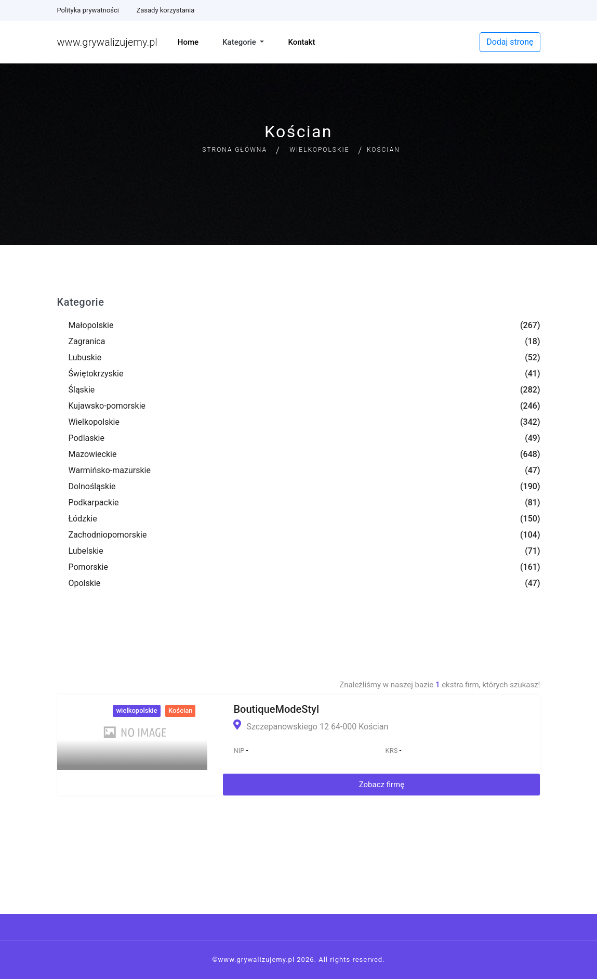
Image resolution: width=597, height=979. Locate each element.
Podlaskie (86, 438)
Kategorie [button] (240, 42)
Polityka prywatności (88, 10)
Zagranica (87, 341)
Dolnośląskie (92, 486)
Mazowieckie (93, 454)
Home (188, 42)
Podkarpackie (94, 502)
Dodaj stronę (509, 42)
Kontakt (301, 42)
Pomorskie (88, 567)
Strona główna (234, 149)
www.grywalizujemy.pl (107, 42)
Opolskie (85, 583)
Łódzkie (83, 519)
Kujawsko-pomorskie (107, 406)
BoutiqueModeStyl (276, 709)
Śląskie (82, 390)
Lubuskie (85, 357)
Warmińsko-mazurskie (110, 470)
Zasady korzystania (165, 10)
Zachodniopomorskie (108, 535)
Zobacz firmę (382, 784)
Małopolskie (91, 325)
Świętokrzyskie (96, 373)
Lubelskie (86, 551)
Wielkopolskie (319, 149)
